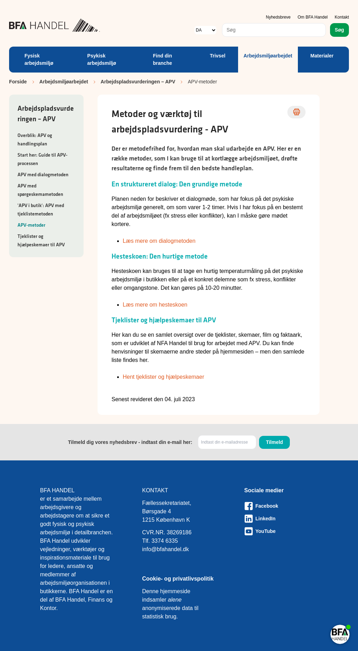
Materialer (322, 56)
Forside (18, 81)
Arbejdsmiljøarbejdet (268, 56)
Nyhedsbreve (278, 17)
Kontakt (342, 17)
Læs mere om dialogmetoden (159, 241)
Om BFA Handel (313, 17)
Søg (339, 30)
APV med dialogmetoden (43, 174)
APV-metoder (31, 225)
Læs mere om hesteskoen (155, 305)
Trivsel (217, 56)
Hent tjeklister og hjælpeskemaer (163, 377)
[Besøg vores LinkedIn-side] (281, 518)
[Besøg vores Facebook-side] (281, 506)
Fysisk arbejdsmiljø (38, 59)
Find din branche (162, 59)
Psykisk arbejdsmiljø (101, 59)
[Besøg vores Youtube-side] (281, 531)
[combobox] (274, 30)
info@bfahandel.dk (165, 549)
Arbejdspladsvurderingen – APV (138, 81)
